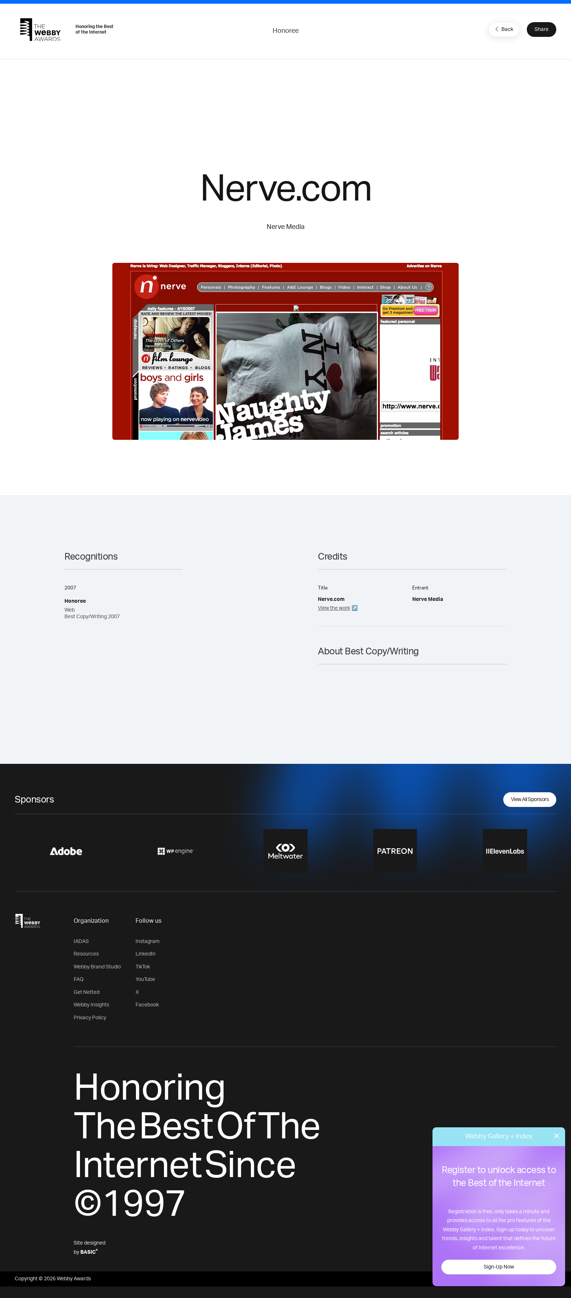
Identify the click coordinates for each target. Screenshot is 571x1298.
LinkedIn (145, 954)
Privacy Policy (90, 1017)
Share (542, 29)
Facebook (147, 1005)
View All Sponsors (530, 799)
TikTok (143, 967)
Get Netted (86, 992)
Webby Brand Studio (97, 967)
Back (503, 29)
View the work (334, 608)
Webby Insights (91, 1005)
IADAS (81, 941)
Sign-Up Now (499, 1267)
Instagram (148, 941)
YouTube (145, 979)
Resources (86, 954)
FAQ (79, 979)
